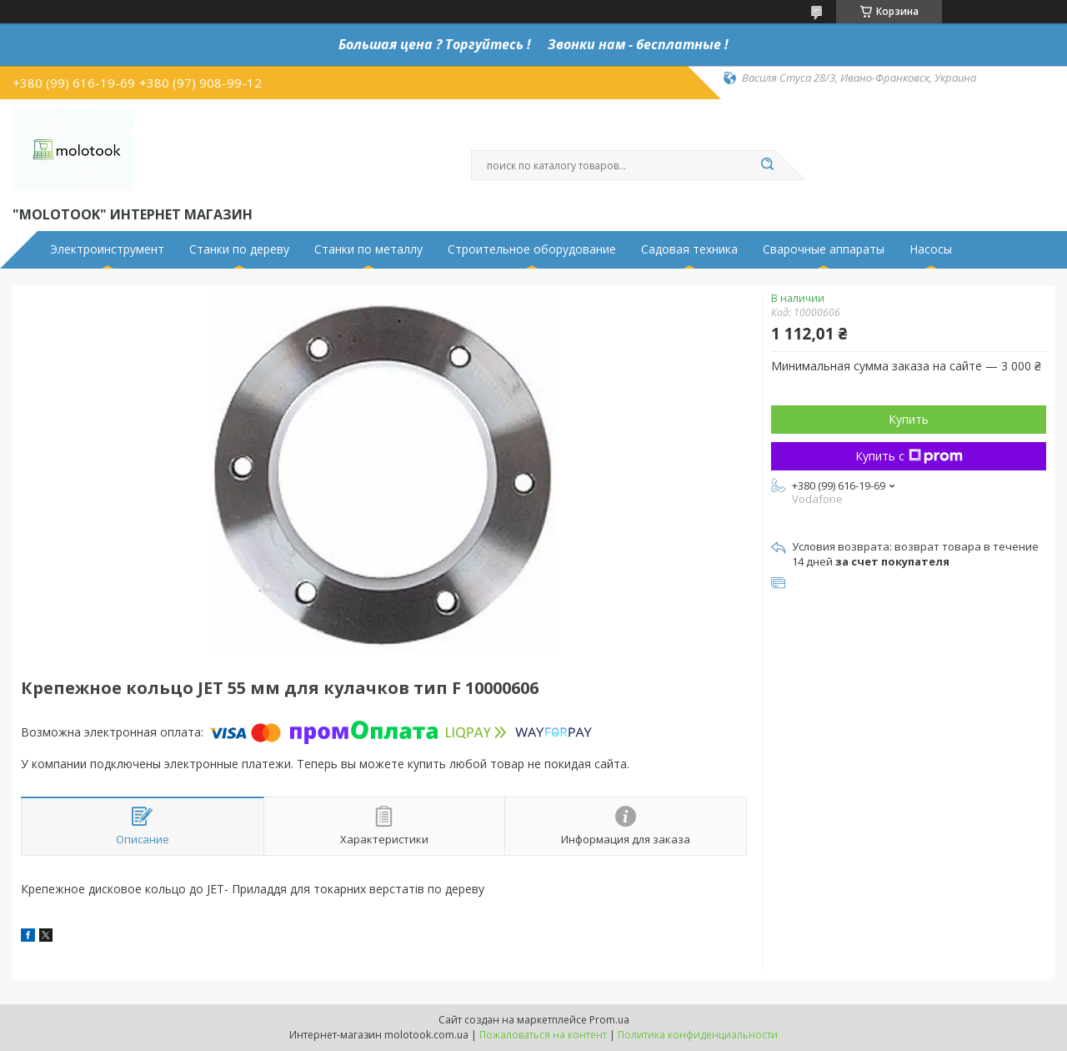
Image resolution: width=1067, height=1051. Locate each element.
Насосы (930, 249)
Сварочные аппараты (823, 249)
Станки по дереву (239, 249)
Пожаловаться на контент (543, 1035)
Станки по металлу (368, 249)
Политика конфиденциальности (698, 1035)
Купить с (909, 456)
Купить (909, 419)
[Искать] (767, 165)
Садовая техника (689, 249)
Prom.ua (609, 1020)
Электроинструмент (107, 249)
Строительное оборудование (532, 249)
